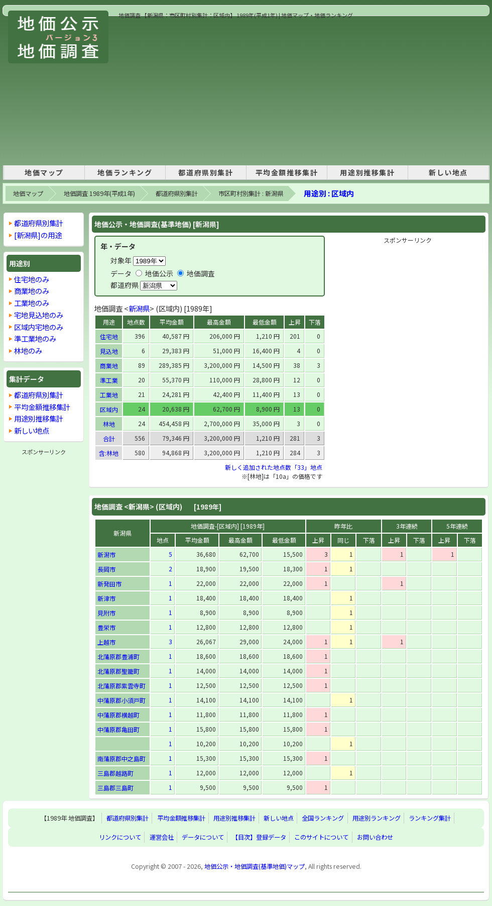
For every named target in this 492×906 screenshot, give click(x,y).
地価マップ (44, 172)
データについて (203, 837)
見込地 (109, 351)
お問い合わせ (375, 837)
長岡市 (106, 569)
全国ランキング (323, 818)
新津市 (106, 598)
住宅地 (109, 336)
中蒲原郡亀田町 (118, 729)
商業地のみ (31, 290)
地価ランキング (124, 172)
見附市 (106, 613)
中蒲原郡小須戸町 (121, 700)
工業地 (109, 394)
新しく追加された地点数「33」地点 (273, 467)
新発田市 (109, 583)
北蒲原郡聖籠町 (118, 671)
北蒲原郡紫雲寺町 (121, 685)
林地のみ (28, 350)
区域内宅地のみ (38, 327)
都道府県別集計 (205, 172)
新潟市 (106, 554)
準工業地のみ (35, 338)
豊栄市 (106, 627)
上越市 (106, 642)
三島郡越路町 (115, 773)
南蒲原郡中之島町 (121, 758)
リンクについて (120, 837)
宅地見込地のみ (38, 315)
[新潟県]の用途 (38, 235)
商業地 (109, 365)
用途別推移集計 (367, 172)
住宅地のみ (31, 279)
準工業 (109, 380)
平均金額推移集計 (287, 172)
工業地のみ (31, 302)
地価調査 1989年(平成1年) (99, 193)
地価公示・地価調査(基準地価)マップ (254, 866)
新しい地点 (448, 172)
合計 (109, 438)
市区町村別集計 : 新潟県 (250, 193)
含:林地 (108, 453)
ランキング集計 (430, 818)
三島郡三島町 (115, 787)
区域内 (109, 409)
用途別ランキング (376, 818)
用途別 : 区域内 (329, 193)
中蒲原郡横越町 (118, 715)
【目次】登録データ (259, 837)
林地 (109, 424)
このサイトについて (321, 837)
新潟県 (139, 308)
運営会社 (162, 837)
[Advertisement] (223, 90)
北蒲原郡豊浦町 (118, 656)
